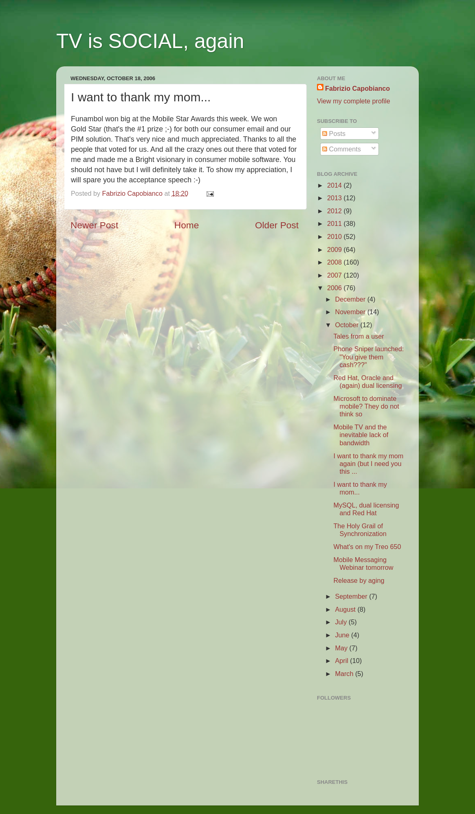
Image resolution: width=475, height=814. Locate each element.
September (352, 596)
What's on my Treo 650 (367, 546)
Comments (341, 149)
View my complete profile (353, 101)
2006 (335, 287)
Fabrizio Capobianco (133, 193)
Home (186, 225)
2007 (335, 275)
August (346, 609)
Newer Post (94, 225)
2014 (335, 185)
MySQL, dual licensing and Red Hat (366, 508)
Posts (333, 133)
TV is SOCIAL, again (150, 41)
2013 (335, 197)
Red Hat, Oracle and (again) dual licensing (367, 381)
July (341, 622)
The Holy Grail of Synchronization (359, 529)
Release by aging (358, 580)
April (342, 660)
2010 (335, 236)
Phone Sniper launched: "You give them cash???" (368, 356)
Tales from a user (358, 336)
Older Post (277, 225)
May (342, 648)
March (345, 673)
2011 (335, 223)
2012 (335, 210)
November (351, 311)
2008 (335, 262)
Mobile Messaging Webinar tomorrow (363, 563)
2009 (335, 249)
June (343, 635)
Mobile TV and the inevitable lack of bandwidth (360, 434)
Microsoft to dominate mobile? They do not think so (366, 406)
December (351, 299)
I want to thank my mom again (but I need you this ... (368, 463)
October (347, 324)
